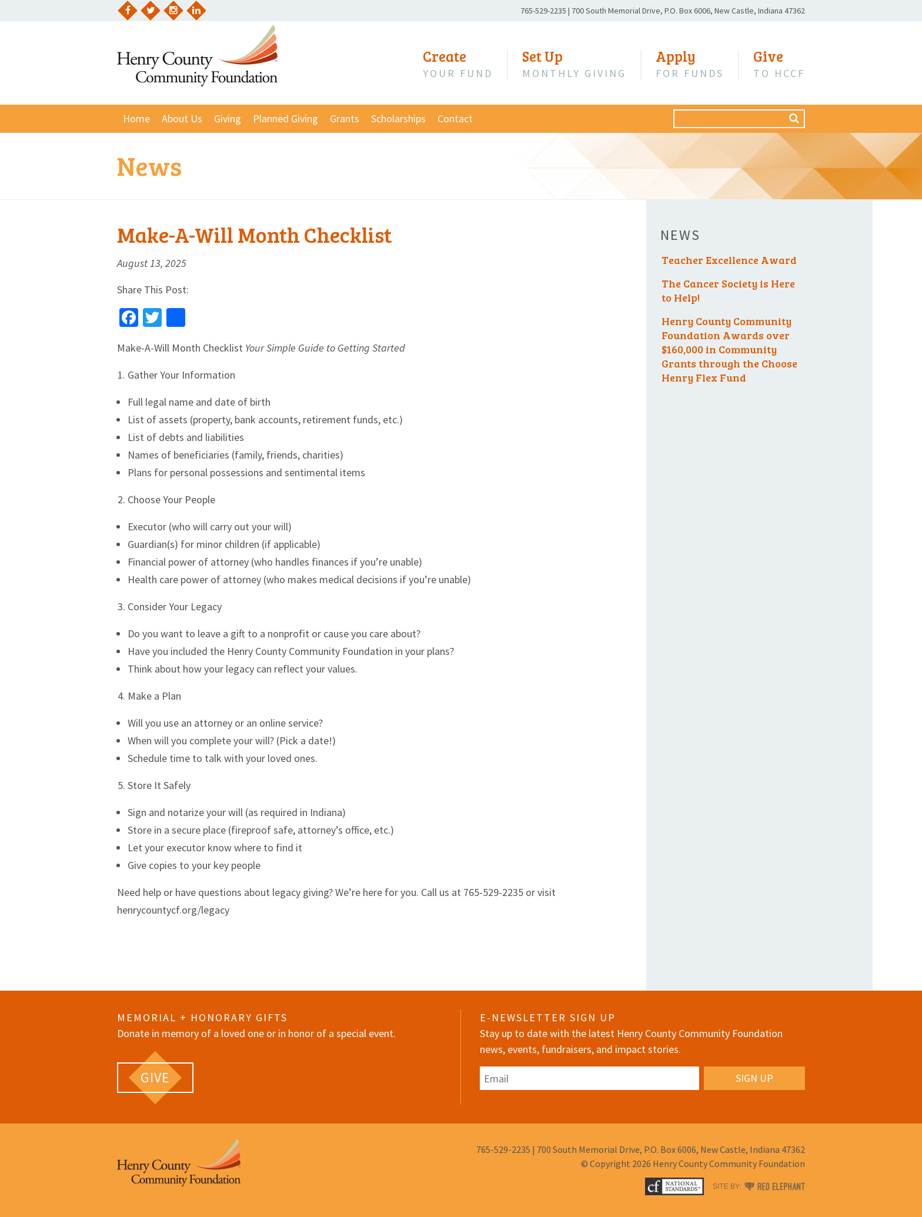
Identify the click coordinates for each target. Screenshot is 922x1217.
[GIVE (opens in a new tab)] (155, 1077)
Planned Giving (285, 118)
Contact (455, 118)
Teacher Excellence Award (729, 260)
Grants (344, 118)
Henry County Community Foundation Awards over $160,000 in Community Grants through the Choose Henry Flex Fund (729, 349)
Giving (227, 118)
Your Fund (458, 64)
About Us (182, 118)
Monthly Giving (574, 64)
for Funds (690, 64)
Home (136, 118)
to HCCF (779, 64)
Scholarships (398, 118)
